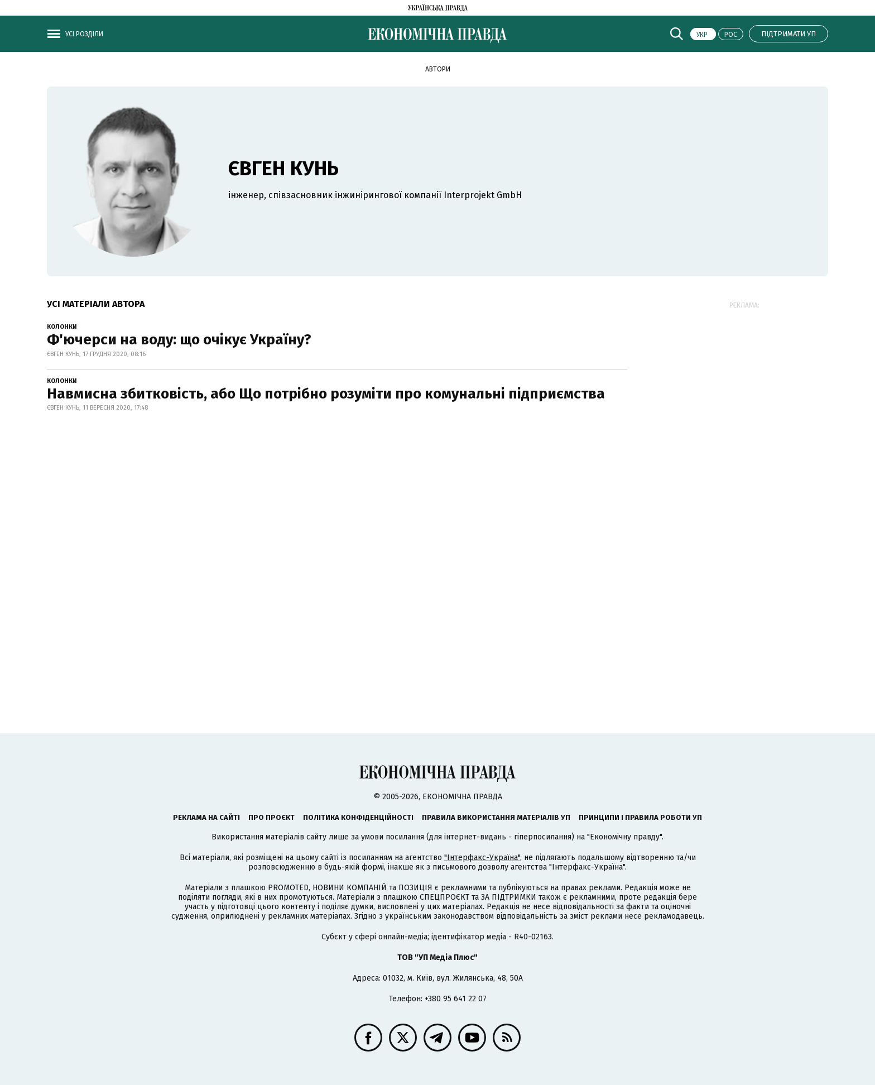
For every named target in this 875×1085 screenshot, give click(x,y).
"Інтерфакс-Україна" (482, 857)
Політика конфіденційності (358, 817)
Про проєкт (271, 817)
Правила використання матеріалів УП (496, 817)
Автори (437, 69)
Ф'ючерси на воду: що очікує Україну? (179, 339)
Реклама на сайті (206, 817)
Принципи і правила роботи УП (640, 817)
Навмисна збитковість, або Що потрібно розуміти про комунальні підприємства (326, 393)
